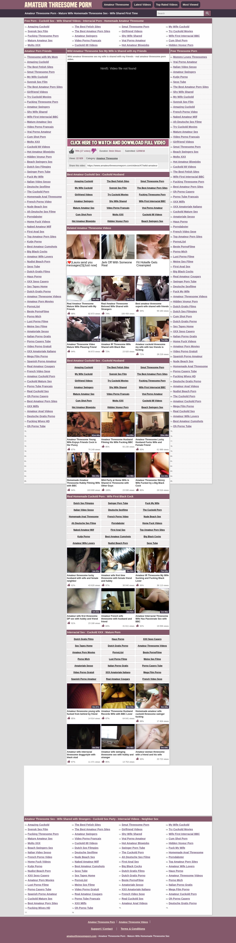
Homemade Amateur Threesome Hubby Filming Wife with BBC (83, 483)
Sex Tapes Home (37, 286)
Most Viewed (190, 4)
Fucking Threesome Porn (43, 35)
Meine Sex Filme (37, 326)
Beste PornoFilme (38, 311)
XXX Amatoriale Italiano (41, 351)
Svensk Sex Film (38, 31)
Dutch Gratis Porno (39, 291)
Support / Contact (101, 928)
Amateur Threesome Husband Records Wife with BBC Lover (117, 712)
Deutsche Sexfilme (38, 186)
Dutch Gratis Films (38, 271)
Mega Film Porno (37, 356)
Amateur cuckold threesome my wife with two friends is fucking (150, 347)
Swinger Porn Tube (39, 171)
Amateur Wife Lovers (40, 256)
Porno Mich (34, 316)
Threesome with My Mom (42, 56)
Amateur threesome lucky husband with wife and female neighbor (82, 578)
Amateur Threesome (116, 4)
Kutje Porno (34, 241)
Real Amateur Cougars (41, 366)
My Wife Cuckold (179, 26)
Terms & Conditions (133, 928)
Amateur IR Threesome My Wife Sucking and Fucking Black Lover (152, 578)
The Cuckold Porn (38, 191)
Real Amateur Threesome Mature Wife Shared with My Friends (81, 306)
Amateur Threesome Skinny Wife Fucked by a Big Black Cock (150, 483)
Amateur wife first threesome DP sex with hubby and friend (82, 617)
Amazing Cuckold (38, 26)
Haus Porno (34, 276)
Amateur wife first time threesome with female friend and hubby (116, 578)
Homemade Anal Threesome (44, 196)
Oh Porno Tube (36, 426)
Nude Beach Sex (37, 206)
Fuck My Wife (35, 176)
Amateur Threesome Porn (101, 922)
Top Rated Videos (167, 4)
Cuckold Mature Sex (39, 381)
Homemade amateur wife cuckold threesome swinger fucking (150, 714)
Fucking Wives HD (38, 421)
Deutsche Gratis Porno (41, 416)
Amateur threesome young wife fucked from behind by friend (83, 712)
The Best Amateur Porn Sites (92, 31)
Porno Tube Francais (40, 386)
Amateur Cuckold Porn (41, 376)
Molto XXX (34, 45)
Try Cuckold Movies (181, 31)
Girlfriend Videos (132, 31)
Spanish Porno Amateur (41, 361)
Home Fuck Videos (38, 221)
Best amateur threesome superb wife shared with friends (152, 305)
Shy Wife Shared (132, 35)
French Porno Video (39, 201)
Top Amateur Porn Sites (41, 236)
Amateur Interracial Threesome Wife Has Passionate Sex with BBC (152, 619)
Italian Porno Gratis (39, 336)
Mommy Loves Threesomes (190, 56)
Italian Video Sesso (39, 181)
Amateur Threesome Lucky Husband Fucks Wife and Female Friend (150, 442)
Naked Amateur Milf (39, 226)
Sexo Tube (33, 266)
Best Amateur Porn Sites (42, 401)
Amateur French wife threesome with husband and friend (116, 619)
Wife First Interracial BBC (184, 35)
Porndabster (34, 216)
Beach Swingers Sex (39, 161)
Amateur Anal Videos (40, 411)
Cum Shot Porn (178, 40)
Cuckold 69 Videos (86, 45)
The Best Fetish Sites (88, 26)
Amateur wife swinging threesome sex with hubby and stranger (117, 755)
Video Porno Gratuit (39, 346)
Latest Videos (142, 4)
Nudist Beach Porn (38, 261)
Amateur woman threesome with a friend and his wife (150, 753)
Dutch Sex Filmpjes (39, 166)
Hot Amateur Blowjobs (135, 45)
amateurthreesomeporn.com (81, 936)
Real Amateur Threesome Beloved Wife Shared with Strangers (114, 306)
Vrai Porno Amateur (134, 40)
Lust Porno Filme (37, 321)
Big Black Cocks (37, 251)
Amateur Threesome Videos (44, 296)
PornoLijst (33, 306)
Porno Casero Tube (39, 341)
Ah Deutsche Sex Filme (41, 211)
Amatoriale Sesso (38, 331)
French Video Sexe (38, 371)
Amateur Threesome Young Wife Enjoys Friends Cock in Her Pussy (82, 442)
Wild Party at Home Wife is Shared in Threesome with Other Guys (115, 483)
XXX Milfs (33, 406)
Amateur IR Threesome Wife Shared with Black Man (116, 345)
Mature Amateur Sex (40, 40)
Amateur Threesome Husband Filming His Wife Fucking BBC (117, 441)
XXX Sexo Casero (38, 281)
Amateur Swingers (86, 35)
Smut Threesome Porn (135, 26)
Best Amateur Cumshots (42, 246)
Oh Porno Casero (37, 396)
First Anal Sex (35, 231)
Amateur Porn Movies (40, 301)
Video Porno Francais (88, 40)
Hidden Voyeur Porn (181, 45)
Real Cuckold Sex (38, 391)
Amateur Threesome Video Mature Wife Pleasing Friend (82, 345)
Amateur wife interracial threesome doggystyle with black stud (81, 755)
